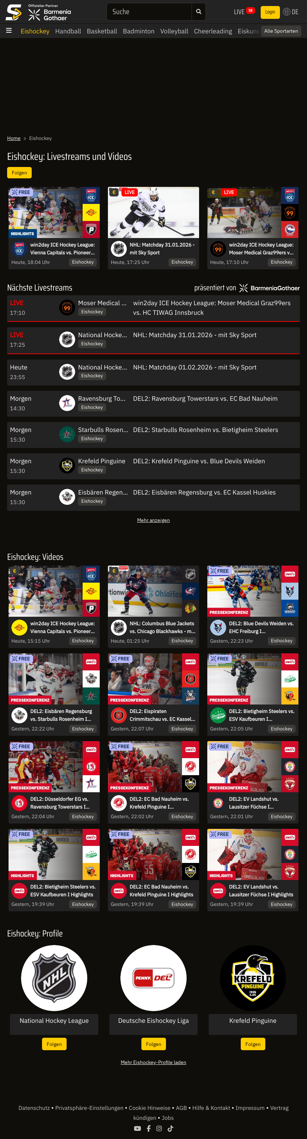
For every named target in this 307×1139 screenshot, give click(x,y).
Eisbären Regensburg (108, 492)
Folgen (19, 172)
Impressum (250, 1108)
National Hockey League (112, 335)
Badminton (139, 31)
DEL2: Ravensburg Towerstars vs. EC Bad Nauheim (205, 398)
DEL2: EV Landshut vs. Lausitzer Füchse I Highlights (261, 891)
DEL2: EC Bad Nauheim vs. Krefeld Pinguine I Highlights (161, 891)
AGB (182, 1108)
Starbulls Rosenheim (107, 430)
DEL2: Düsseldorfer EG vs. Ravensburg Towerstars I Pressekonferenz (59, 803)
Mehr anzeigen (153, 520)
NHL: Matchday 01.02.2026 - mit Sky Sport (195, 367)
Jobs (168, 1118)
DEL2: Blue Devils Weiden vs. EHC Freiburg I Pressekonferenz (261, 627)
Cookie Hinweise (150, 1108)
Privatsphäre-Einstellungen (90, 1108)
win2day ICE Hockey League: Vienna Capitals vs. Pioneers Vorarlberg (62, 627)
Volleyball (174, 31)
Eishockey (35, 31)
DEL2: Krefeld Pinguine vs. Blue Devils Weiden (199, 461)
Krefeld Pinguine (101, 461)
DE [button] (290, 11)
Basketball (102, 31)
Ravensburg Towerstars (111, 398)
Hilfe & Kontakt (211, 1108)
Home (14, 138)
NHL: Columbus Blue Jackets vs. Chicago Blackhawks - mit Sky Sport (162, 627)
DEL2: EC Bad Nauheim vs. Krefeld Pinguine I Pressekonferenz (159, 803)
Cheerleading (213, 31)
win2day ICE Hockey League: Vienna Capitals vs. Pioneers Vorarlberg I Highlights (62, 249)
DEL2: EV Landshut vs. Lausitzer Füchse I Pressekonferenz (254, 803)
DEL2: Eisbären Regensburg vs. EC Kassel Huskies (204, 492)
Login (270, 12)
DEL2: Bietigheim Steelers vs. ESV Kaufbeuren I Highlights (63, 891)
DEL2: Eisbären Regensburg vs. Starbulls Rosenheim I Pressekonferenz (61, 715)
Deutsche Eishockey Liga (153, 1021)
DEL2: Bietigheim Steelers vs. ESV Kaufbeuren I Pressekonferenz (262, 715)
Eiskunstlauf (255, 31)
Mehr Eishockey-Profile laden (153, 1062)
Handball (68, 31)
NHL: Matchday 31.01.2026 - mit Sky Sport (162, 249)
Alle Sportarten (281, 31)
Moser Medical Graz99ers (114, 303)
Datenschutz (35, 1108)
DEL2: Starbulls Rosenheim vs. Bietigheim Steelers (205, 430)
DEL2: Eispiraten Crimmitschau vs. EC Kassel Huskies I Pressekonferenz (160, 715)
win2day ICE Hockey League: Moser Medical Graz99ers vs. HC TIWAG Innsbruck (261, 249)
